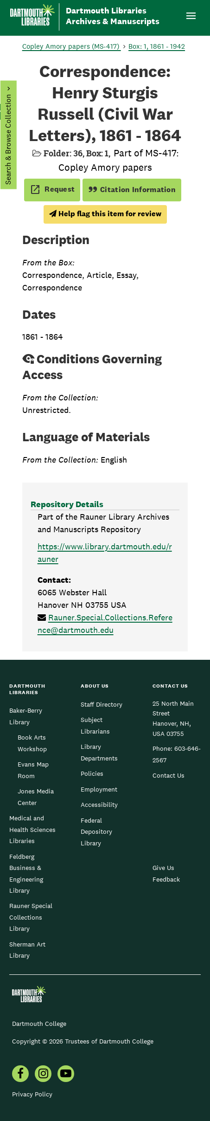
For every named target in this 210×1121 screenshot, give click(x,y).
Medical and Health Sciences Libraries (32, 829)
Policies (92, 773)
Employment (99, 789)
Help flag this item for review (105, 214)
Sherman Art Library (27, 950)
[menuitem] (20, 1074)
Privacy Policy (32, 1094)
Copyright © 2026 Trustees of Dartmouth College (82, 1041)
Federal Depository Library (96, 831)
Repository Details (67, 504)
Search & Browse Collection (8, 139)
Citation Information (132, 189)
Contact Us (169, 775)
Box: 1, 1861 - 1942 (156, 46)
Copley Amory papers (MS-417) (71, 46)
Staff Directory (101, 704)
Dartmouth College (39, 1023)
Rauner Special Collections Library (30, 917)
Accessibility (99, 804)
